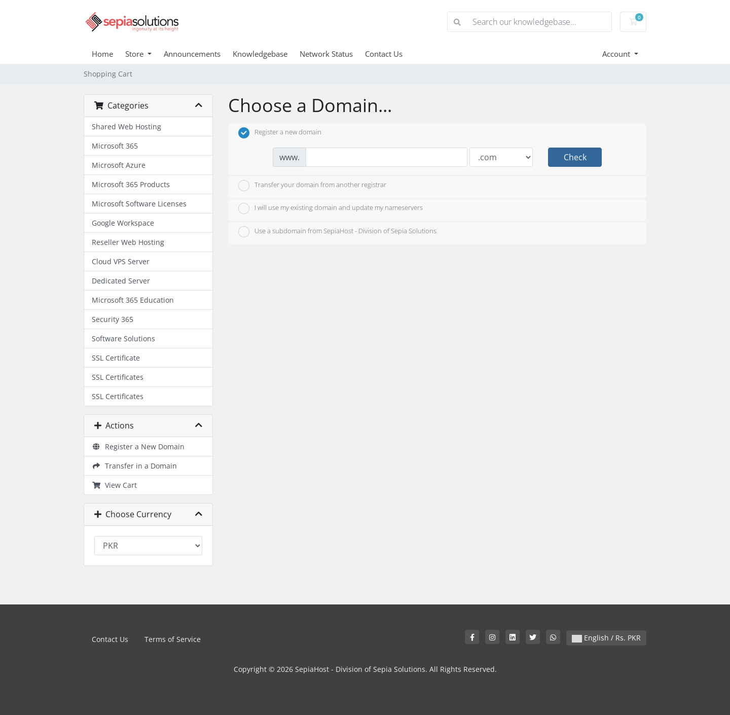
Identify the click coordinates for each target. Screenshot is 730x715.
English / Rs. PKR (606, 637)
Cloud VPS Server (121, 261)
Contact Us (384, 54)
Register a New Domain (138, 446)
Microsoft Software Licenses (139, 203)
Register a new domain (279, 132)
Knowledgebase (260, 54)
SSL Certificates (117, 377)
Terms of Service (172, 639)
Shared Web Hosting (126, 126)
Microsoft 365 (115, 146)
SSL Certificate (116, 358)
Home (102, 54)
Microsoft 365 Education (133, 300)
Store (135, 54)
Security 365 (112, 319)
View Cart (114, 485)
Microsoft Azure (118, 165)
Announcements (192, 54)
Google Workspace (123, 223)
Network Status (326, 54)
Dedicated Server (121, 280)
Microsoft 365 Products (131, 184)
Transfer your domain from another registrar (312, 185)
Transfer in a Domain (134, 466)
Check (575, 157)
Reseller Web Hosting (128, 242)
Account (617, 54)
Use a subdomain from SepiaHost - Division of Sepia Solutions (337, 231)
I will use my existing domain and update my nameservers (330, 208)
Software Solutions (123, 338)
